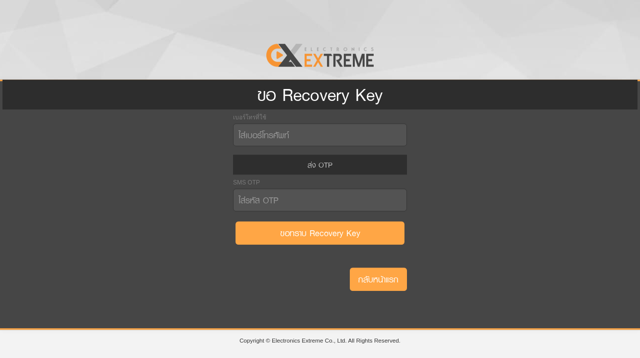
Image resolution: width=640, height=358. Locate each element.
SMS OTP (246, 182)
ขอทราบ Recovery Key (320, 233)
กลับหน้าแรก (378, 279)
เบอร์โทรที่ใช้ (249, 117)
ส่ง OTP (320, 164)
